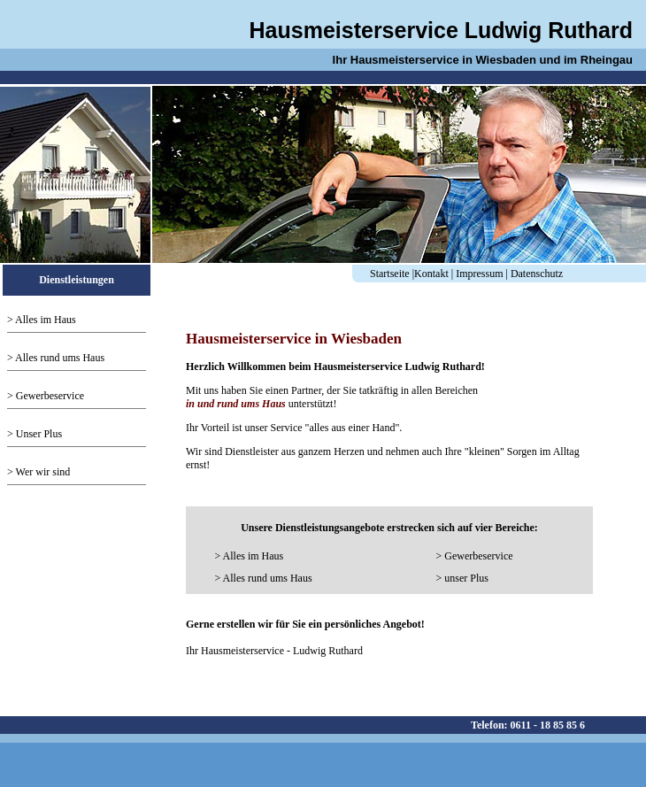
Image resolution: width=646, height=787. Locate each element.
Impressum (479, 273)
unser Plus (466, 578)
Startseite (390, 273)
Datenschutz (537, 273)
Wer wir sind (43, 472)
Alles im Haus (45, 319)
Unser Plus (39, 434)
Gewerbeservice (50, 396)
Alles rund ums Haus (59, 357)
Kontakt (431, 273)
